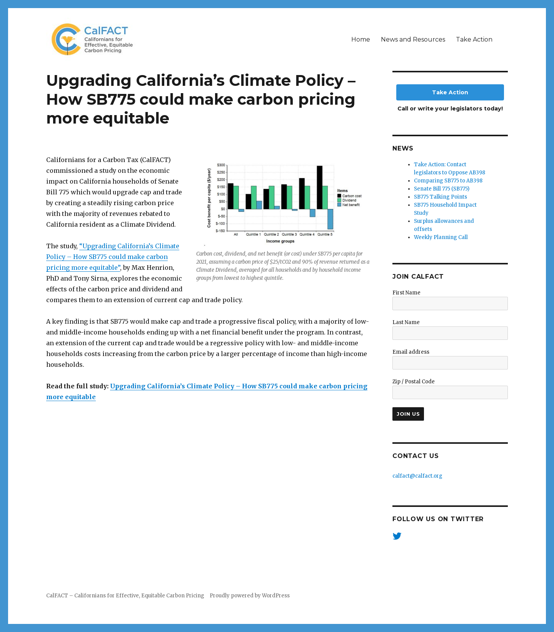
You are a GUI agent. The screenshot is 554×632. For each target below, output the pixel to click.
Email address (410, 352)
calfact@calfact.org (417, 476)
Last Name (406, 322)
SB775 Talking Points (440, 197)
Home (360, 39)
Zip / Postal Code (413, 381)
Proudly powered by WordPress (250, 595)
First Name (406, 292)
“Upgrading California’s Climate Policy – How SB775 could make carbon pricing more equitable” (112, 256)
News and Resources (413, 39)
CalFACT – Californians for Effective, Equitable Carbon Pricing (125, 595)
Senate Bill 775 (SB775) (441, 189)
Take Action (474, 39)
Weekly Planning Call (441, 237)
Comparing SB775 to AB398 (448, 180)
